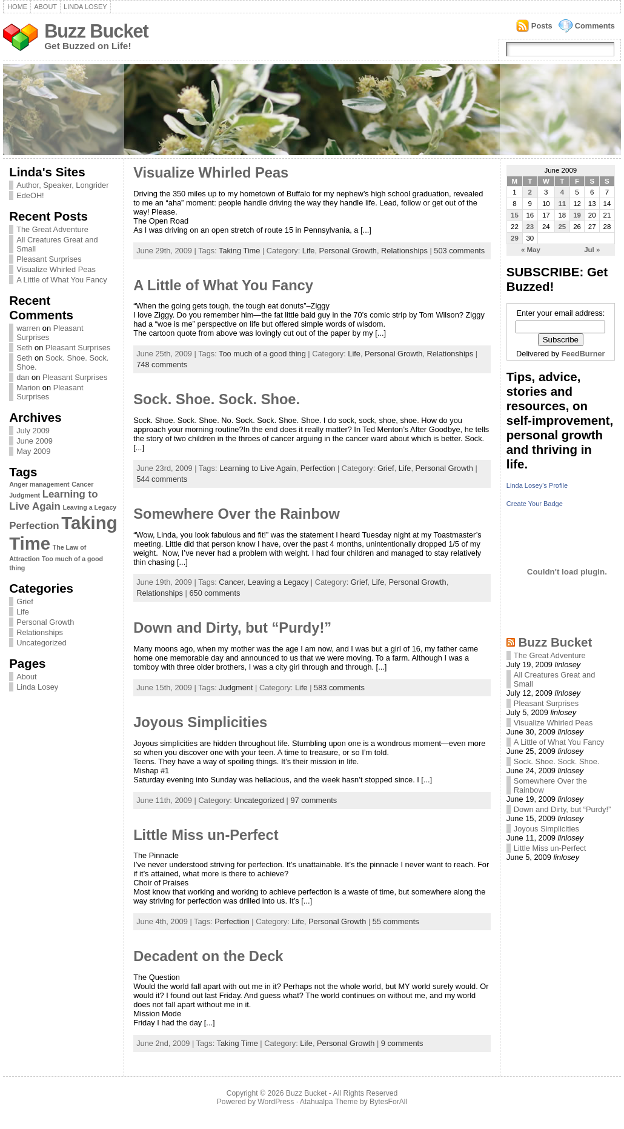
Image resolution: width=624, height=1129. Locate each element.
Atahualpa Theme (329, 1101)
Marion (28, 387)
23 (530, 226)
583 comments (339, 687)
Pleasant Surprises (48, 259)
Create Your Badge (534, 503)
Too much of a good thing (262, 353)
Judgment (24, 495)
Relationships (39, 632)
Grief (24, 601)
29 (515, 238)
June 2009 (34, 440)
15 (515, 215)
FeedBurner (583, 353)
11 (562, 203)
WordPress (275, 1101)
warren (28, 328)
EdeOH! (30, 195)
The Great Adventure (52, 229)
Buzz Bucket (96, 31)
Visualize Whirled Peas (56, 269)
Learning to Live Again (53, 500)
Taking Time (239, 250)
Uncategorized (41, 642)
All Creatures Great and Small (57, 244)
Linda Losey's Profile (537, 485)
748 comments (161, 364)
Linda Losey (85, 6)
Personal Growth (45, 622)
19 (577, 215)
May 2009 (33, 451)
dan (22, 377)
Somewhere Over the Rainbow (236, 514)
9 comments (402, 1043)
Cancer (82, 484)
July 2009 (33, 430)
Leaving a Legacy (89, 507)
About (45, 6)
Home (17, 6)
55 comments (396, 921)
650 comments (214, 593)
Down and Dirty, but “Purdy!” (232, 628)
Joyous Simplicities (200, 722)
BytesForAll (388, 1101)
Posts (542, 25)
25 (562, 226)
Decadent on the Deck (208, 956)
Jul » (592, 249)
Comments (595, 25)
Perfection (34, 525)
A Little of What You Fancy (61, 279)
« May (530, 249)
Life (22, 611)
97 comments (313, 800)
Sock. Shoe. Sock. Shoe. (216, 399)
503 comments (459, 250)
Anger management (39, 484)
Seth (24, 347)
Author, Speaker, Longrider (62, 185)
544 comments (161, 479)
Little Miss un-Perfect (205, 835)
